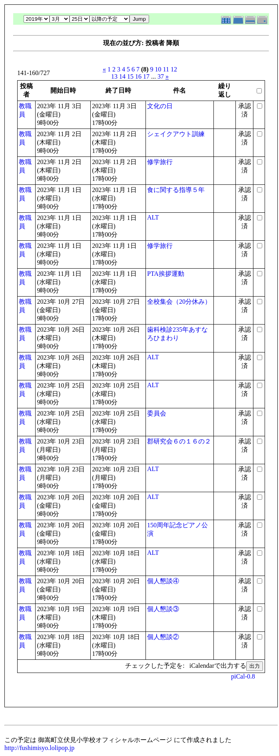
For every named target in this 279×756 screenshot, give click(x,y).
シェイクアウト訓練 (176, 134)
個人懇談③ (163, 609)
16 (138, 76)
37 (160, 76)
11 (166, 69)
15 (130, 76)
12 (174, 69)
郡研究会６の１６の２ (179, 441)
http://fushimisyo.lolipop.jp (39, 747)
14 (122, 76)
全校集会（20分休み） (179, 301)
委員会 (156, 413)
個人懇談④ (163, 581)
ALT (153, 217)
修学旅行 (160, 161)
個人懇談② (163, 636)
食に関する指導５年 (176, 189)
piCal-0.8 (243, 676)
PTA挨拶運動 (165, 273)
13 (114, 76)
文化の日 (160, 106)
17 (146, 76)
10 (158, 69)
